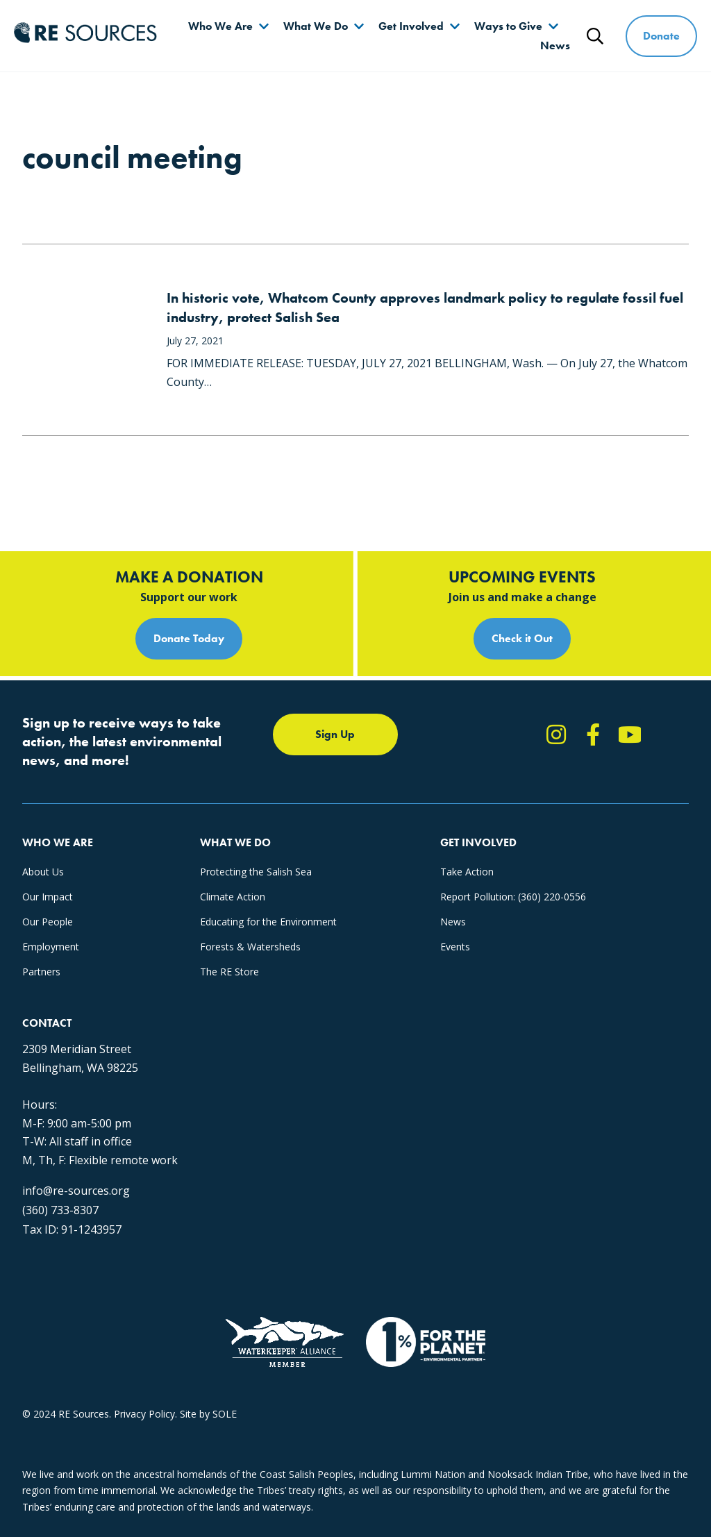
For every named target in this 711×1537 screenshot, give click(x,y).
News (555, 45)
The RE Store (229, 971)
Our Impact (47, 896)
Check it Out (522, 638)
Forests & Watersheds (250, 946)
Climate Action (232, 896)
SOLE (224, 1413)
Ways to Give (508, 26)
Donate (661, 35)
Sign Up (335, 734)
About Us (43, 871)
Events (455, 946)
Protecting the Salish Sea (256, 871)
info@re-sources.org (76, 1190)
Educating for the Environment (268, 921)
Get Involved (411, 26)
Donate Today (188, 638)
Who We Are (220, 26)
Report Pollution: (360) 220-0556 (513, 896)
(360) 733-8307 (60, 1210)
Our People (47, 921)
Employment (50, 946)
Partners (41, 971)
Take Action (467, 871)
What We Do (315, 26)
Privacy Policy (144, 1413)
